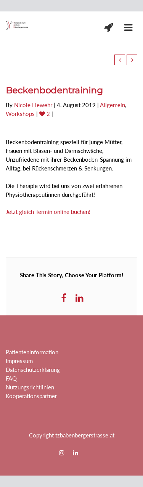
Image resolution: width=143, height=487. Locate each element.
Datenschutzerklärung (33, 369)
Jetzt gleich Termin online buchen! (48, 211)
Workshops (20, 113)
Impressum (19, 360)
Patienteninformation (32, 352)
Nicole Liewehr (33, 104)
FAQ (11, 378)
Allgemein (112, 104)
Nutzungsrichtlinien (30, 387)
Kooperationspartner (31, 395)
